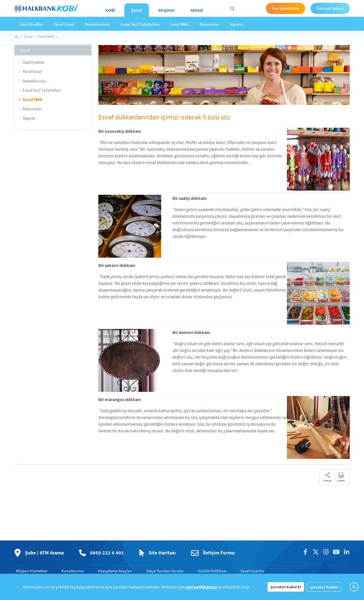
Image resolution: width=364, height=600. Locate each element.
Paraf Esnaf (64, 24)
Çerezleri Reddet (324, 587)
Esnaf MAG (179, 24)
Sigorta (236, 24)
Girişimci (166, 10)
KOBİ (110, 10)
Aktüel (197, 10)
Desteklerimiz (97, 24)
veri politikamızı (201, 587)
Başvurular (209, 24)
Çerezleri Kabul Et (285, 586)
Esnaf (136, 10)
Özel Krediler (31, 24)
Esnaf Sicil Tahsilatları (140, 24)
